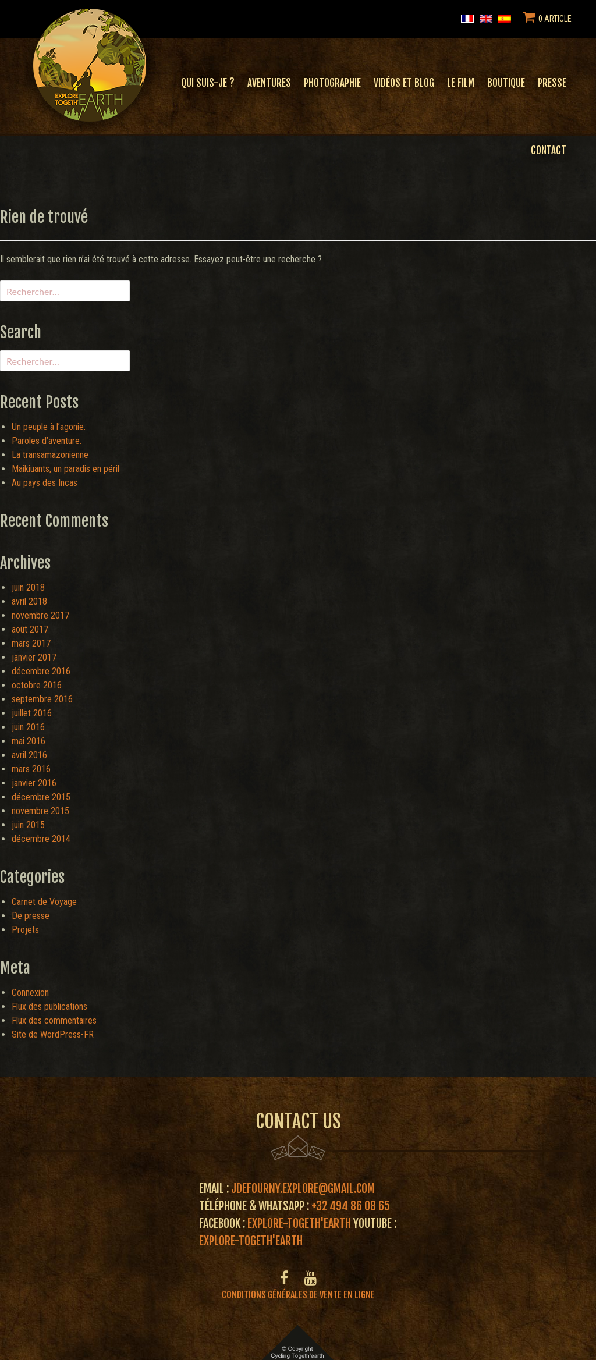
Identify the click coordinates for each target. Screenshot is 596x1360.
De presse (30, 915)
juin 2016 (28, 727)
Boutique (506, 83)
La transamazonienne (50, 454)
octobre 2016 (37, 685)
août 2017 (30, 629)
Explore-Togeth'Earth (299, 1223)
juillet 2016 (32, 713)
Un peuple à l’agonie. (49, 426)
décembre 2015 (41, 796)
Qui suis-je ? (208, 83)
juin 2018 (28, 587)
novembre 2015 (40, 810)
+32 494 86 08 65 (350, 1206)
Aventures (269, 83)
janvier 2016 (34, 783)
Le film (460, 83)
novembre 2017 (40, 615)
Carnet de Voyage (44, 901)
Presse (552, 83)
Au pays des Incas (44, 482)
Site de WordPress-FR (53, 1034)
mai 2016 (28, 741)
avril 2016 (29, 755)
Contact (548, 150)
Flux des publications (49, 1006)
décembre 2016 (41, 671)
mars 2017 (31, 643)
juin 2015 (28, 824)
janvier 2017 (34, 657)
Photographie (332, 83)
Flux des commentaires (54, 1020)
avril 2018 (29, 601)
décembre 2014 (41, 838)
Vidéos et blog (404, 83)
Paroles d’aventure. (46, 440)
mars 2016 (31, 769)
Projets (25, 929)
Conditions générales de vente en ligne (298, 1295)
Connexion (30, 992)
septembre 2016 (42, 699)
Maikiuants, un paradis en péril (65, 468)
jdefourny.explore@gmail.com (303, 1188)
